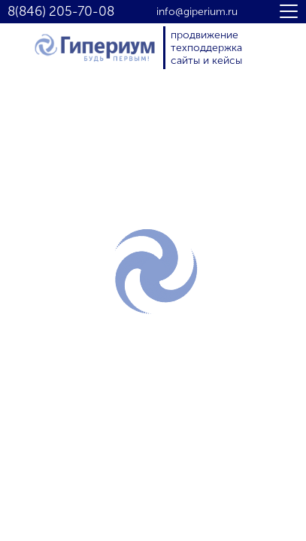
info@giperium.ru (197, 12)
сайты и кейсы (206, 60)
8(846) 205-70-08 (61, 12)
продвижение (204, 35)
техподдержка (206, 47)
